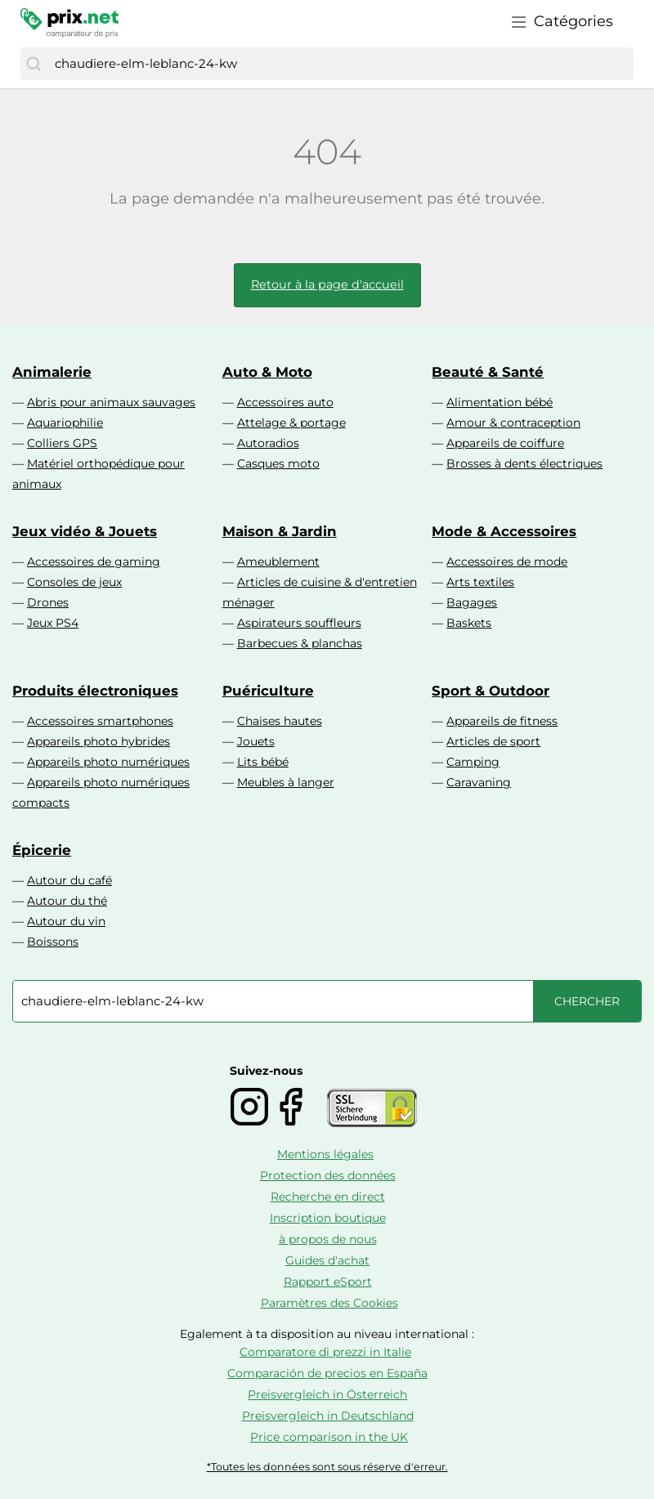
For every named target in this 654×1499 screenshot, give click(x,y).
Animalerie (52, 372)
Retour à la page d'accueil (327, 284)
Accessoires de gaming (93, 561)
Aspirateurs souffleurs (299, 622)
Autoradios (268, 443)
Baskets (468, 622)
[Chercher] (33, 63)
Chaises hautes (279, 721)
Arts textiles (480, 582)
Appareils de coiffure (505, 443)
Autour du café (69, 880)
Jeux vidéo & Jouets (84, 531)
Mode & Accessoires (504, 531)
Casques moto (278, 463)
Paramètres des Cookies (329, 1302)
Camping (472, 761)
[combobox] (340, 63)
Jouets (256, 741)
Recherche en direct (328, 1196)
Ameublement (278, 561)
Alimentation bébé (499, 402)
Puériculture (268, 690)
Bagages (471, 602)
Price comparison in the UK (329, 1437)
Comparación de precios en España (327, 1373)
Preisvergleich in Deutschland (328, 1415)
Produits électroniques (95, 690)
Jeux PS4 (52, 622)
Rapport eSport (328, 1281)
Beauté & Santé (488, 372)
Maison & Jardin (279, 531)
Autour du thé (67, 900)
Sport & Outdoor (490, 690)
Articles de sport (493, 741)
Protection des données (328, 1175)
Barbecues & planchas (299, 643)
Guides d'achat (327, 1260)
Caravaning (478, 782)
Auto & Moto (267, 372)
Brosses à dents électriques (524, 463)
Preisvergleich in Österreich (327, 1394)
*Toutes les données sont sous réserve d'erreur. (327, 1467)
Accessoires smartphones (100, 721)
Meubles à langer (285, 782)
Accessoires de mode (506, 561)
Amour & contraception (513, 422)
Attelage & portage (291, 422)
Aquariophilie (65, 422)
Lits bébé (263, 761)
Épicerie (41, 850)
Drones (48, 602)
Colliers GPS (62, 443)
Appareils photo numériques (108, 761)
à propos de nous (328, 1239)
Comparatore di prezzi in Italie (325, 1352)
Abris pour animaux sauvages (111, 402)
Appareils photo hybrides (98, 741)
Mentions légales (325, 1154)
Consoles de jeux (74, 582)
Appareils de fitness (502, 721)
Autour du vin (66, 921)
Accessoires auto (285, 402)
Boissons (52, 941)
